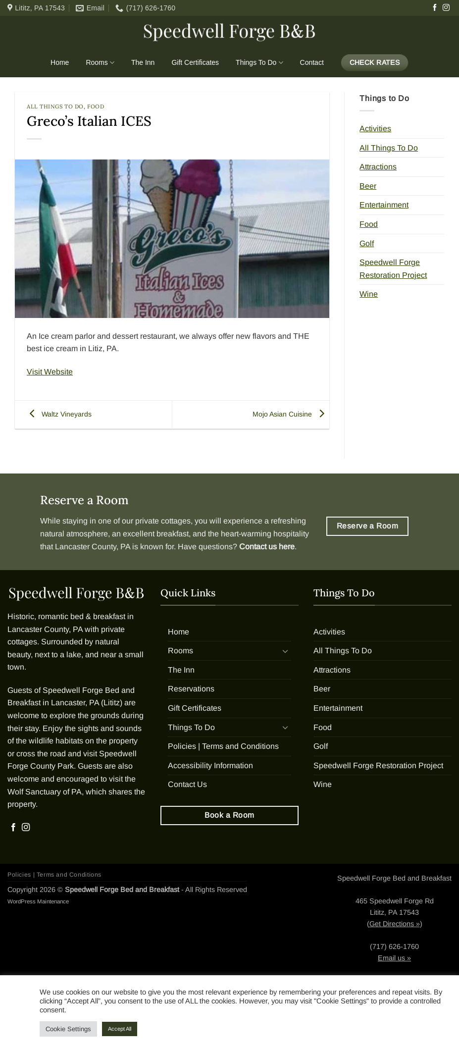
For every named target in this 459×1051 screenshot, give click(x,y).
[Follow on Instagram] (446, 8)
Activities (375, 128)
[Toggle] (285, 651)
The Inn (142, 62)
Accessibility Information (210, 765)
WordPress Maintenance (38, 901)
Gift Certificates (195, 62)
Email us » (394, 958)
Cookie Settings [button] (68, 1029)
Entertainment (383, 205)
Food (95, 106)
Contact (312, 62)
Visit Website (50, 372)
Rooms (100, 62)
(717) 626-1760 (394, 946)
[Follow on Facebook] (434, 8)
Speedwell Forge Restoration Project (393, 268)
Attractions (378, 166)
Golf (366, 243)
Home (60, 62)
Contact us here (267, 546)
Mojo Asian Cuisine (291, 414)
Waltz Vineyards (58, 414)
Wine (368, 294)
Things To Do (259, 62)
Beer (367, 186)
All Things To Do (55, 106)
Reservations (191, 688)
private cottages (163, 521)
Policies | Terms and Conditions (223, 746)
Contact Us (187, 784)
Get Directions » (394, 924)
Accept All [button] (119, 1029)
